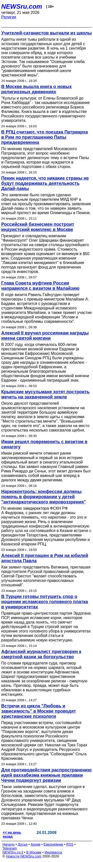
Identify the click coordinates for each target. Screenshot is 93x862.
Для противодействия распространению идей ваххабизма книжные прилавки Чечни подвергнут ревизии (46, 775)
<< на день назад (12, 834)
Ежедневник (53, 844)
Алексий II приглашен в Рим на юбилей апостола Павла (44, 558)
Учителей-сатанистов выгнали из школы (46, 33)
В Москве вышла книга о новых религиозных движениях (36, 89)
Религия (8, 17)
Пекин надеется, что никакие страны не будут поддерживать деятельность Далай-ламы (45, 183)
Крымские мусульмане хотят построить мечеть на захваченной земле (45, 394)
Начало (8, 844)
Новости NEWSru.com (23, 856)
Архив (35, 844)
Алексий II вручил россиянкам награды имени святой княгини (45, 336)
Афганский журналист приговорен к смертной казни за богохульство (41, 654)
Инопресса (53, 852)
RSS (69, 844)
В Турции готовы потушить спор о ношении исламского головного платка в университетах (44, 601)
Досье (23, 844)
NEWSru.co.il (12, 852)
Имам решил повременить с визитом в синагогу (44, 444)
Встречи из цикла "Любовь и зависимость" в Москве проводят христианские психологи (38, 711)
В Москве (33, 852)
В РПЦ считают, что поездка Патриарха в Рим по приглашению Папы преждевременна (44, 137)
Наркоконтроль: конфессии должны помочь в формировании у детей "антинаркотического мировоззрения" (43, 496)
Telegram (9, 848)
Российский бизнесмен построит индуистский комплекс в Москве (37, 227)
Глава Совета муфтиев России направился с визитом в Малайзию (40, 286)
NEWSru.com (21, 6)
